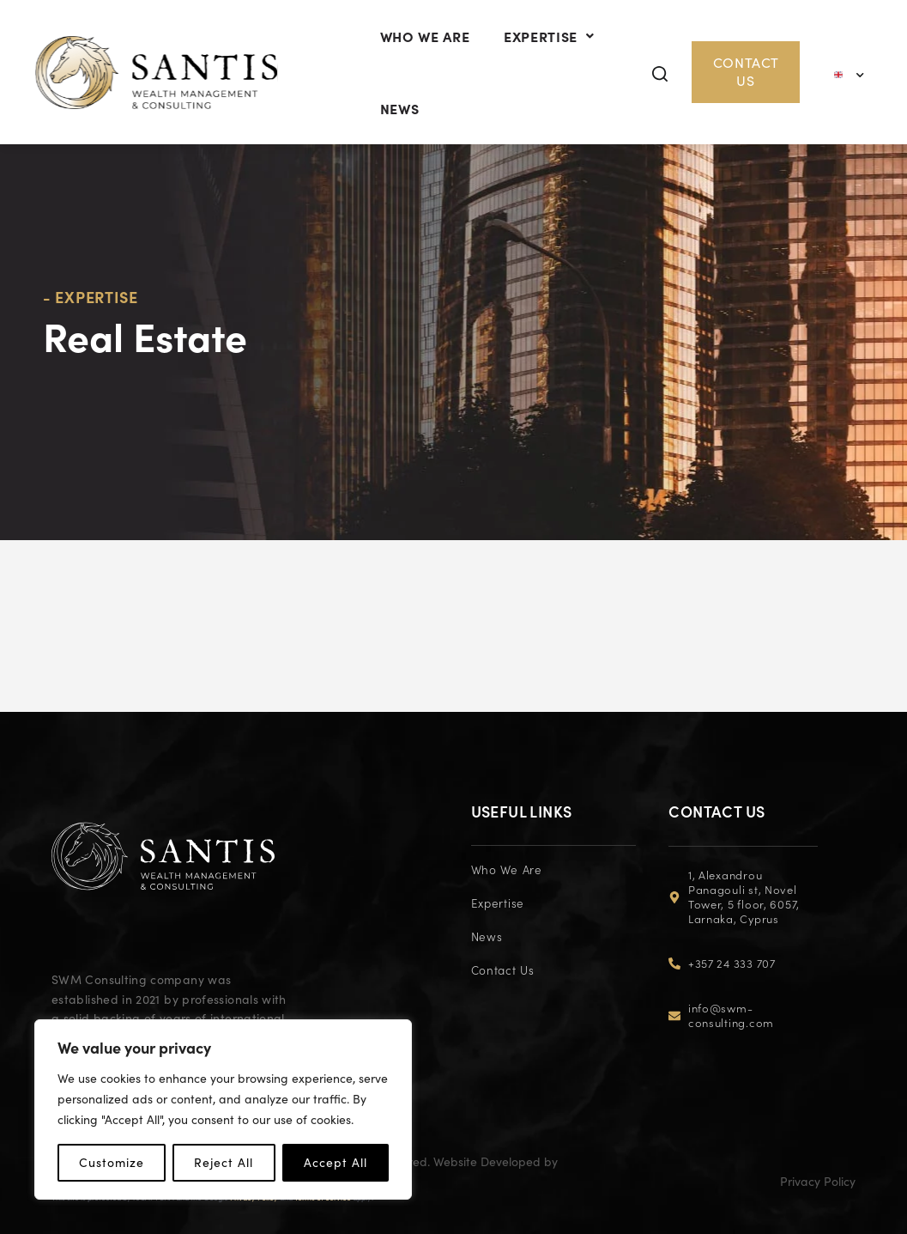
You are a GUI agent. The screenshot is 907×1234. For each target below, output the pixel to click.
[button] (669, 106)
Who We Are (429, 52)
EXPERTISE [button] (562, 52)
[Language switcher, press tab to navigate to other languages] (850, 105)
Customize (111, 1162)
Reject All (223, 1162)
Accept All (335, 1162)
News (404, 157)
